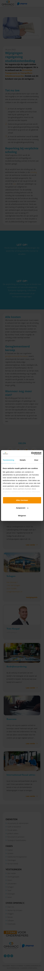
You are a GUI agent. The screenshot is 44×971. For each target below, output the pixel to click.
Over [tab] (36, 460)
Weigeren (22, 515)
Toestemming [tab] (8, 460)
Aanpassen (22, 508)
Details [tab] (23, 460)
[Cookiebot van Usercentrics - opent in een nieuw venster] (31, 453)
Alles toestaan (22, 500)
